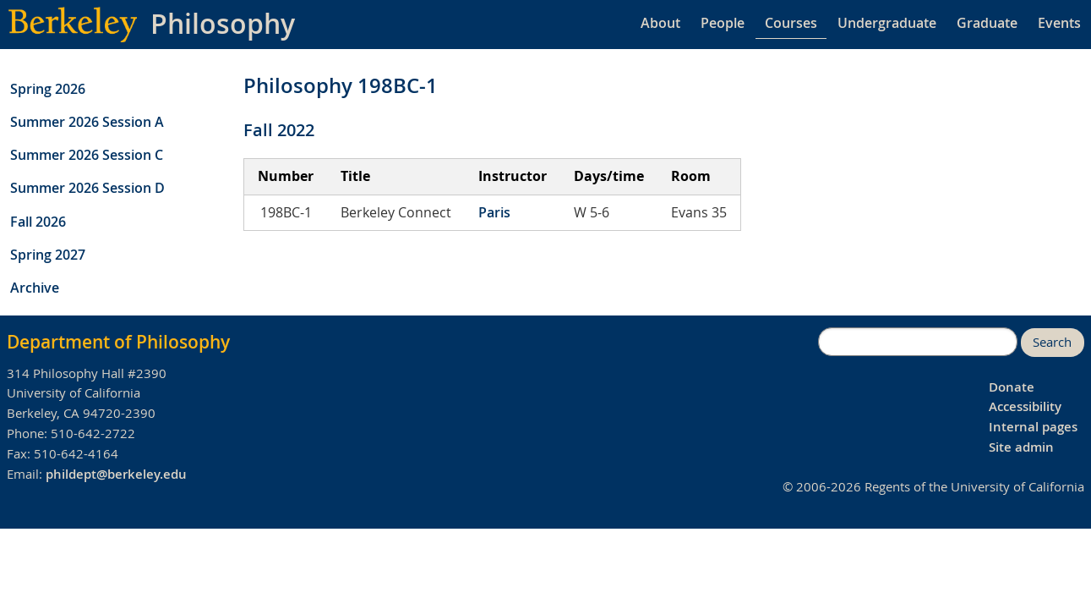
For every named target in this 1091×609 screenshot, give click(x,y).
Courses (791, 23)
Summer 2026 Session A (87, 121)
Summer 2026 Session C (86, 154)
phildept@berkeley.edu (116, 474)
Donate (1011, 387)
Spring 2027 (47, 254)
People (723, 23)
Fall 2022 (278, 129)
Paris (494, 212)
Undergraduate (886, 23)
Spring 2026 (47, 89)
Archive (34, 287)
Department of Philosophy (118, 342)
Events (1059, 23)
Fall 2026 (38, 221)
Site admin (1021, 447)
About (660, 23)
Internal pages (1033, 427)
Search (1052, 342)
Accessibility (1025, 406)
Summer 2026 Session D (87, 187)
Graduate (987, 23)
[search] (917, 341)
